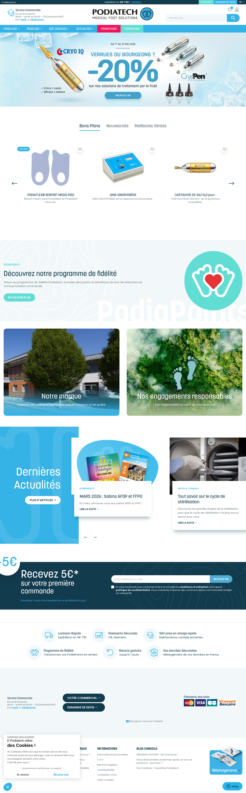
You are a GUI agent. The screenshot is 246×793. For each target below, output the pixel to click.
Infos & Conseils (188, 488)
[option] (123, 70)
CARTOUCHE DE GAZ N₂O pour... (195, 195)
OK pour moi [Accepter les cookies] (61, 774)
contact (206, 2)
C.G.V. (100, 759)
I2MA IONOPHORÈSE (123, 195)
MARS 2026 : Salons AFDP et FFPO (111, 497)
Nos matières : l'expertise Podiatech (158, 768)
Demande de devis (225, 2)
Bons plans (89, 126)
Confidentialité (105, 770)
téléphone (37, 19)
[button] (18, 72)
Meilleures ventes (151, 126)
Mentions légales (107, 764)
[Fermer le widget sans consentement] (20, 737)
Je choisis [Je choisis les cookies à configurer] (23, 774)
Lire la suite (89, 509)
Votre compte (105, 780)
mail (23, 19)
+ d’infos (135, 2)
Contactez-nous (107, 774)
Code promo (9, 2)
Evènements (87, 488)
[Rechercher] (202, 18)
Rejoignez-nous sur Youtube (144, 721)
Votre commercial (83, 698)
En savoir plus (19, 297)
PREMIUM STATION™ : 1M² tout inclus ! (157, 754)
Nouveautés (117, 126)
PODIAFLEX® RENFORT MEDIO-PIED (50, 195)
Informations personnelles (112, 754)
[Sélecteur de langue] (241, 2)
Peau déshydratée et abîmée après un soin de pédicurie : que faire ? (164, 761)
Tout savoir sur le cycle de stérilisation (201, 499)
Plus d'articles (43, 500)
